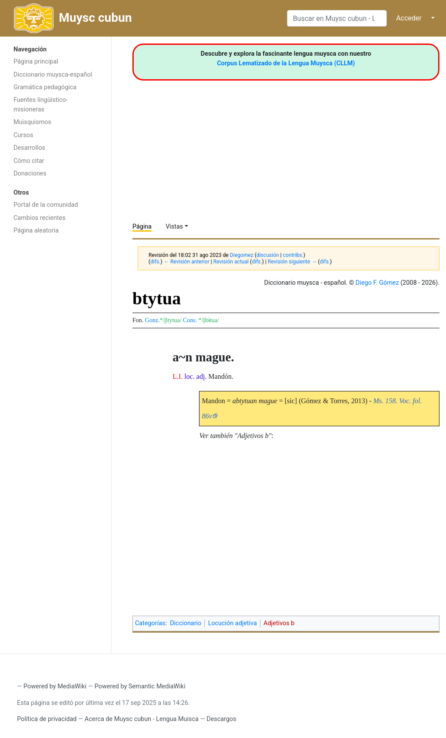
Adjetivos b (279, 623)
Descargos (221, 719)
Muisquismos (32, 122)
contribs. (293, 255)
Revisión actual (231, 262)
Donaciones (30, 173)
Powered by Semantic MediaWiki (140, 686)
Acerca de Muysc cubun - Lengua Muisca (141, 719)
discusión (268, 255)
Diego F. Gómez (377, 282)
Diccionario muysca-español (53, 74)
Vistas (174, 226)
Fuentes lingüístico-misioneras (41, 104)
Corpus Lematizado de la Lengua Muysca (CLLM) (286, 63)
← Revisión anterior (186, 262)
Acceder (409, 18)
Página (142, 226)
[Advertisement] (56, 377)
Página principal (36, 61)
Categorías (150, 623)
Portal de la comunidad (46, 205)
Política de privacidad (47, 719)
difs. (155, 262)
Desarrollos (29, 148)
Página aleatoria (36, 230)
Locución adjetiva (232, 623)
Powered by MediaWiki (55, 686)
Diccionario (185, 623)
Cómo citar (29, 161)
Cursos (23, 135)
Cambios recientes (39, 218)
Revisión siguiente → (292, 262)
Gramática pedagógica (45, 87)
